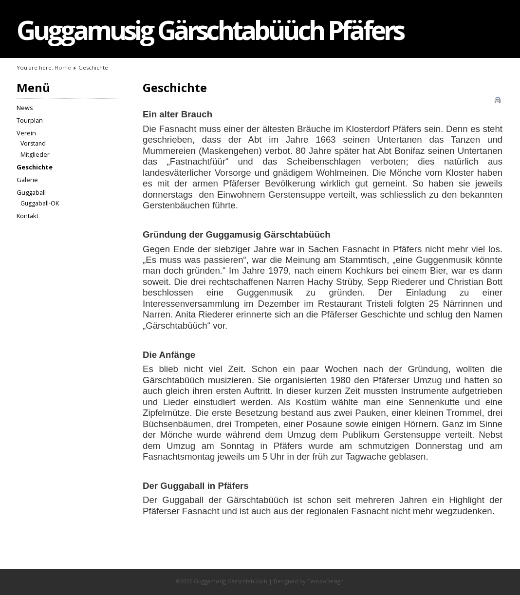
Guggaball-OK (39, 203)
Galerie (27, 179)
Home (63, 67)
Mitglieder (35, 154)
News (25, 107)
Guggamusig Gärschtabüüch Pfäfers (210, 30)
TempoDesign (325, 581)
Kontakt (27, 215)
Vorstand (33, 143)
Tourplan (30, 120)
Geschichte (35, 167)
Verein (26, 133)
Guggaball (31, 192)
